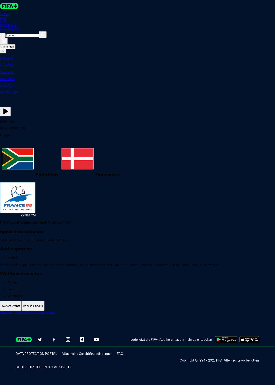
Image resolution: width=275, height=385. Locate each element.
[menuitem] (137, 58)
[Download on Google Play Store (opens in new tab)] (226, 339)
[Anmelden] (4, 41)
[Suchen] (43, 34)
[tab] (11, 306)
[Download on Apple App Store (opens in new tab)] (249, 339)
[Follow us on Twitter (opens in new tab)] (40, 339)
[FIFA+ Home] (9, 6)
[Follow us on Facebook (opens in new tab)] (54, 339)
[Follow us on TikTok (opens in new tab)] (82, 339)
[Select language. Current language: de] (3, 51)
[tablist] (137, 306)
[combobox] (22, 35)
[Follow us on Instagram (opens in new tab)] (68, 339)
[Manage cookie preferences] (44, 367)
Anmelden (8, 46)
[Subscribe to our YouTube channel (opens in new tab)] (96, 339)
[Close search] (3, 35)
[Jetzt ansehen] (5, 111)
